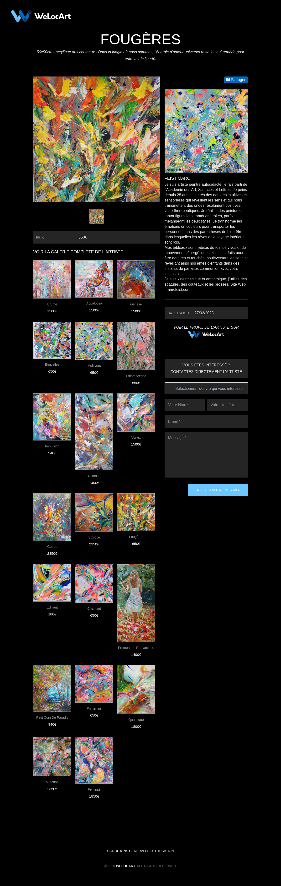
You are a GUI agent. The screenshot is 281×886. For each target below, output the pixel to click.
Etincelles (52, 364)
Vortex (136, 437)
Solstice (94, 537)
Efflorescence (136, 376)
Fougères (136, 537)
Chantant (94, 608)
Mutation (52, 782)
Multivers (94, 366)
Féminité (94, 789)
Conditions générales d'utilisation (140, 851)
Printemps (94, 708)
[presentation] (184, 501)
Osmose (94, 476)
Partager (235, 80)
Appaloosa (94, 303)
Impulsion (52, 446)
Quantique (136, 720)
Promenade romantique (136, 648)
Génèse (136, 304)
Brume (52, 304)
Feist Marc (178, 178)
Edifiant (52, 607)
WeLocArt (125, 866)
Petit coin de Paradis (52, 717)
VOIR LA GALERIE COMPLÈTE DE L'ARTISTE (78, 252)
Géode (52, 547)
